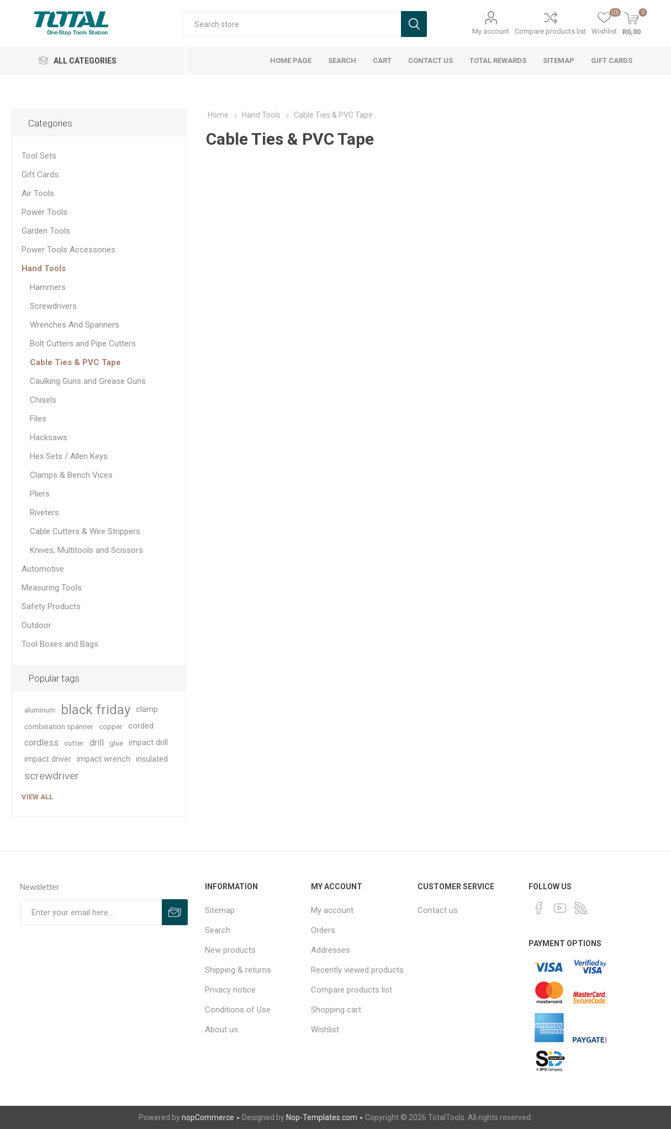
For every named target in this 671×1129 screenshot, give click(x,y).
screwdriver (51, 775)
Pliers (40, 494)
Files (38, 419)
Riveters (44, 513)
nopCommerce (208, 1117)
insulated (152, 759)
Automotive (43, 569)
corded (141, 726)
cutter (74, 742)
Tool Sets (39, 156)
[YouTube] (560, 908)
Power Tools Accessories (68, 250)
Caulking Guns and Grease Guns (88, 381)
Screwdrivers (53, 306)
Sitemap (220, 910)
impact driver (47, 759)
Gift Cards (40, 175)
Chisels (43, 400)
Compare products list (550, 31)
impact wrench (103, 759)
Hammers (48, 287)
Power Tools (44, 212)
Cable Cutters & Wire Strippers (85, 531)
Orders (323, 930)
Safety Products (51, 606)
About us (221, 1030)
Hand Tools (44, 268)
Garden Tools (46, 231)
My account (490, 31)
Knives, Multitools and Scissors (86, 550)
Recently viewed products (357, 970)
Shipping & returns (238, 970)
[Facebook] (539, 908)
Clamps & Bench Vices (71, 475)
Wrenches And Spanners (74, 325)
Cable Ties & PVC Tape (75, 362)
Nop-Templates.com (321, 1117)
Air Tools (38, 193)
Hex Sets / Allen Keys (69, 456)
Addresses (330, 950)
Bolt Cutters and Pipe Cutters (83, 344)
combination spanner (58, 726)
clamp (147, 709)
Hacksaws (48, 437)
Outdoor (36, 625)
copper (111, 726)
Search (217, 930)
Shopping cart (336, 1010)
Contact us (438, 910)
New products (230, 950)
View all (37, 797)
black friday (95, 710)
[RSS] (581, 908)
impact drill (148, 742)
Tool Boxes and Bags (60, 644)
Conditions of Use (238, 1010)
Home (218, 114)
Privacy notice (230, 990)
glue (116, 742)
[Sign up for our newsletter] (91, 912)
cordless (41, 742)
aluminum (39, 709)
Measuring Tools (52, 588)
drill (96, 742)
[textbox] (292, 24)
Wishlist (325, 1030)
